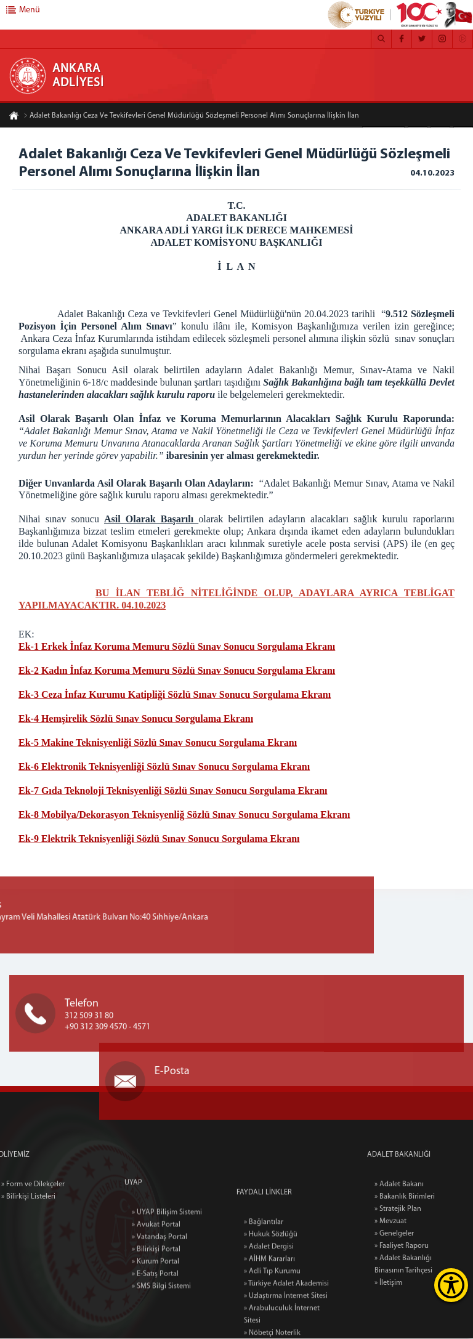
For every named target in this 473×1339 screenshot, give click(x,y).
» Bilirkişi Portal (156, 1290)
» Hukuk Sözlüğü (270, 1289)
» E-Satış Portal (155, 1315)
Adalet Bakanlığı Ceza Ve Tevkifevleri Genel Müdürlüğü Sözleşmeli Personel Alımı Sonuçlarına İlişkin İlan (191, 116)
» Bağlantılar (263, 1277)
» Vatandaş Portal (159, 1278)
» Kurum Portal (155, 1302)
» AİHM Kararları (269, 1314)
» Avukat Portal (156, 1265)
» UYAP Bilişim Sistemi (167, 1253)
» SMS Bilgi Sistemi (161, 1327)
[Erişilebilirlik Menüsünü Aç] (451, 1285)
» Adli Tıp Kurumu (272, 1326)
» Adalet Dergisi (269, 1302)
